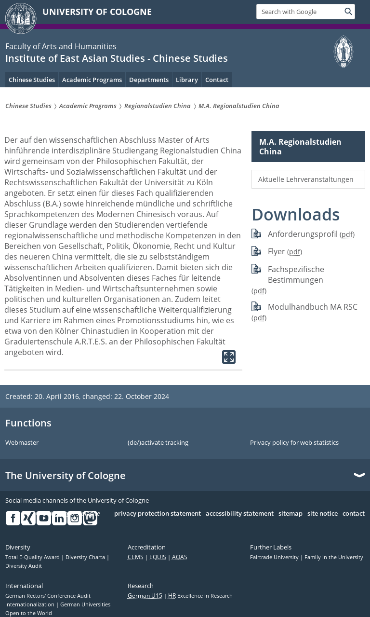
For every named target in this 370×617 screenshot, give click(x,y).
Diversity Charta (86, 557)
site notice (322, 514)
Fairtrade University (275, 557)
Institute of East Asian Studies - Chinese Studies (116, 58)
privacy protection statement (157, 514)
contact (354, 514)
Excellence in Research (200, 595)
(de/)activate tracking (158, 443)
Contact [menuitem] (216, 79)
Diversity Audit (23, 565)
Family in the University (333, 557)
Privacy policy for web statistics (294, 443)
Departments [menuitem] (149, 79)
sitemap (290, 514)
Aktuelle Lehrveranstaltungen (306, 179)
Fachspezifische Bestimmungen (296, 275)
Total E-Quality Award (33, 557)
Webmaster (22, 443)
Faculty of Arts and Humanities (61, 46)
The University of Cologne (65, 475)
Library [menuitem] (187, 79)
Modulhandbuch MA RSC (312, 307)
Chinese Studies (32, 79)
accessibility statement (240, 514)
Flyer (276, 251)
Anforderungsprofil (303, 234)
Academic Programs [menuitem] (92, 79)
